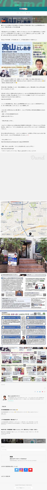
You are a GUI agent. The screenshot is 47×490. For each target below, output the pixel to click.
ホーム (18, 12)
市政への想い (28, 12)
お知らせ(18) (3, 384)
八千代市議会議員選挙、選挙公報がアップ (9, 419)
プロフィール (22, 12)
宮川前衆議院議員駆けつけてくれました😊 (9, 409)
